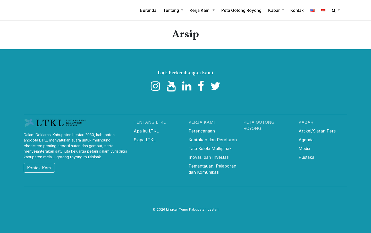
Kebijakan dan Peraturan (213, 139)
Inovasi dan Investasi (209, 157)
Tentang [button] (171, 10)
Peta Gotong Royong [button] (241, 10)
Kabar (306, 122)
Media (304, 148)
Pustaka (306, 157)
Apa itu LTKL (146, 131)
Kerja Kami (202, 122)
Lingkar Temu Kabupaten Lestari (192, 209)
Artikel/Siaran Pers (317, 131)
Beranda (148, 10)
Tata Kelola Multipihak (210, 148)
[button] (312, 10)
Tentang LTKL (150, 122)
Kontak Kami (39, 167)
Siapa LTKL (145, 139)
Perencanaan (202, 131)
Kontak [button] (297, 10)
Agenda (306, 139)
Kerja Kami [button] (201, 10)
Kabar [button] (274, 10)
